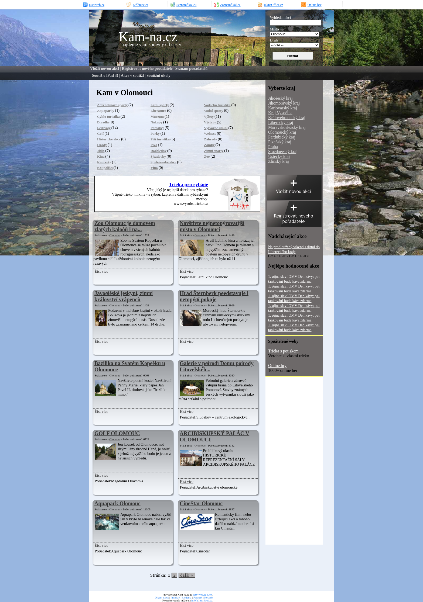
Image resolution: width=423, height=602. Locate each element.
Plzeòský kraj (279, 142)
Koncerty (104, 162)
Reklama (187, 597)
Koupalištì (105, 168)
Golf (100, 134)
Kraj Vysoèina (280, 112)
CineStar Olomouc (201, 503)
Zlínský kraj (278, 161)
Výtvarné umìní (215, 128)
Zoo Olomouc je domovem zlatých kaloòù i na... (124, 226)
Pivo (154, 145)
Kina (100, 156)
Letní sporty (160, 105)
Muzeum (157, 117)
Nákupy (156, 122)
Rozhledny (158, 151)
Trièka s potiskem (283, 351)
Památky (157, 128)
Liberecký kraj (280, 122)
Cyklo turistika (108, 117)
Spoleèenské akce (163, 162)
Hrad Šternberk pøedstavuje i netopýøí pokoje (214, 296)
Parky (155, 134)
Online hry (277, 365)
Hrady (102, 145)
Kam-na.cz (148, 36)
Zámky (209, 145)
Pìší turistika (160, 139)
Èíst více (101, 271)
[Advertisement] (287, 463)
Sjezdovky (158, 156)
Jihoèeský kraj (280, 98)
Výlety (209, 117)
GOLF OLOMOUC (117, 433)
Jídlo (100, 151)
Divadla (103, 122)
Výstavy (210, 122)
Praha (273, 146)
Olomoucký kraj (282, 132)
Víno (154, 168)
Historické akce (108, 139)
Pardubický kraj (281, 137)
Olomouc (114, 235)
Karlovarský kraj (282, 108)
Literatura (158, 111)
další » (186, 575)
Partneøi (198, 597)
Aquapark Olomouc (117, 503)
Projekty (175, 597)
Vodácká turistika (217, 105)
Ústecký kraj (279, 156)
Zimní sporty (213, 151)
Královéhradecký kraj (286, 117)
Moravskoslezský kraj (287, 127)
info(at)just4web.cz (201, 600)
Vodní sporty (213, 111)
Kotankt (208, 597)
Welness (210, 134)
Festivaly (104, 128)
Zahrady (210, 139)
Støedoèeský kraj (283, 151)
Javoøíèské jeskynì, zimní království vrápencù (123, 296)
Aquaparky (105, 111)
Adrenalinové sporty (112, 105)
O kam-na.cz (162, 597)
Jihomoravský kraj (284, 103)
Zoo (207, 156)
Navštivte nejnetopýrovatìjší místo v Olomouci (212, 226)
